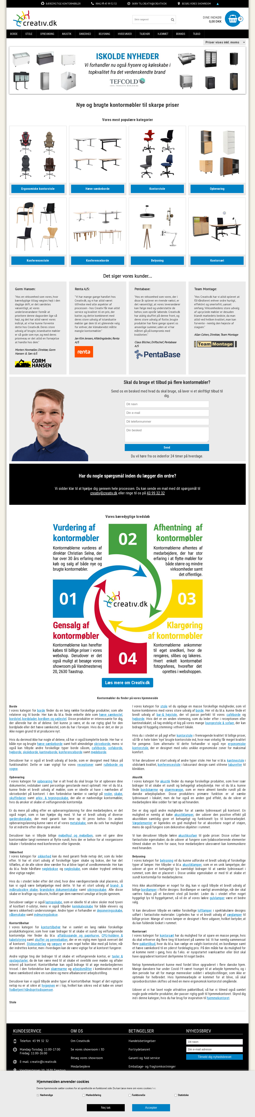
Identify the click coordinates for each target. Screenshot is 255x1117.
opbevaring (44, 781)
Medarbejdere (80, 1066)
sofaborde (115, 748)
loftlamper (205, 910)
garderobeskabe (20, 819)
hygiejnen (48, 985)
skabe (118, 794)
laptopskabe (53, 902)
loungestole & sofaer (219, 723)
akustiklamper (183, 815)
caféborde (99, 748)
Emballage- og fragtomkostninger (152, 1066)
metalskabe (78, 823)
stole (163, 706)
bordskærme (149, 790)
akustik (165, 781)
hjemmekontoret (218, 998)
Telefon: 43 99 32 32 (34, 1041)
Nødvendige (46, 1095)
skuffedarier (17, 798)
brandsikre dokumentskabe (59, 890)
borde (41, 710)
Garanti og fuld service (144, 1058)
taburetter (235, 765)
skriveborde (102, 744)
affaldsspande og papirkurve (78, 935)
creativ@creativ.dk (154, 3)
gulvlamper (217, 898)
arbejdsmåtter (82, 969)
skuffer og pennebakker (51, 940)
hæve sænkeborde (50, 744)
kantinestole (235, 760)
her (153, 1088)
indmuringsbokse (46, 915)
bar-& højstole (167, 715)
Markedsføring (93, 1095)
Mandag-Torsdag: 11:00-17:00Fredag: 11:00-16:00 (40, 1051)
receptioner (85, 765)
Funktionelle (138, 1095)
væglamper (234, 915)
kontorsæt (167, 935)
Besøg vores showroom (196, 3)
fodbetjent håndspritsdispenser (31, 990)
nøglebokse (50, 869)
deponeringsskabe (109, 910)
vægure (57, 944)
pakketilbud (147, 944)
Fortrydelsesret (139, 1049)
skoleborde (30, 752)
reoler (108, 794)
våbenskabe (17, 915)
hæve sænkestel (110, 715)
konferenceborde (70, 752)
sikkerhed (44, 856)
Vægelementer (142, 823)
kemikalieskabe (82, 906)
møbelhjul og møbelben (75, 835)
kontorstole (185, 735)
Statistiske (183, 1095)
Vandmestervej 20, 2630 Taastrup (43, 1070)
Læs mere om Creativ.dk (127, 682)
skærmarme (59, 969)
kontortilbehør (51, 927)
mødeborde (98, 752)
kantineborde (48, 752)
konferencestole (169, 765)
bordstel (15, 719)
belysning (166, 860)
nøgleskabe (72, 869)
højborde (15, 752)
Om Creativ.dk (80, 1041)
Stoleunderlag (36, 944)
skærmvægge (174, 790)
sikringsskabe (96, 890)
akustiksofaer (187, 835)
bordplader (29, 719)
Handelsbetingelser (142, 1041)
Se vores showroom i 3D (87, 1049)
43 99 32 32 (110, 3)
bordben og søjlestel (52, 719)
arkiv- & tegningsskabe (52, 798)
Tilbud (196, 33)
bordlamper (149, 890)
